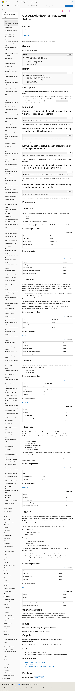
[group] (47, 175)
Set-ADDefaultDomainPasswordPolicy (35, 662)
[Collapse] (17, 10)
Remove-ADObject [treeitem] (9, 313)
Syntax (26, 29)
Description (26, 31)
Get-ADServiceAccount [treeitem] (10, 143)
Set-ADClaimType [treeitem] (9, 420)
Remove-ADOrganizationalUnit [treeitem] (10, 317)
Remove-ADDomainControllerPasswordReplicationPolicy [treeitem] (11, 291)
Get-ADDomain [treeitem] (8, 27)
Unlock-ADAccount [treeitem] (9, 503)
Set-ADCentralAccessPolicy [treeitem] (11, 408)
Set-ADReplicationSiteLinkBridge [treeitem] (11, 469)
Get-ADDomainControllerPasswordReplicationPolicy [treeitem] (11, 34)
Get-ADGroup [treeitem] (8, 61)
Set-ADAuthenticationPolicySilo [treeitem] (11, 404)
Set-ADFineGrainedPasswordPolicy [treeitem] (11, 439)
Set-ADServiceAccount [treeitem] (10, 483)
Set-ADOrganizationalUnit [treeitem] (11, 454)
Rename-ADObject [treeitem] (9, 365)
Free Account (69, 5)
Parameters (27, 35)
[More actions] (71, 11)
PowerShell (36, 11)
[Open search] (68, 2)
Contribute (26, 687)
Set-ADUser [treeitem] (8, 486)
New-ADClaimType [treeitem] (9, 199)
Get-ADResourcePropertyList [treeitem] (11, 131)
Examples (26, 33)
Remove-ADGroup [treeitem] (9, 308)
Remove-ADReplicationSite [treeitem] (11, 327)
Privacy (32, 687)
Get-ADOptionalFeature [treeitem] (10, 69)
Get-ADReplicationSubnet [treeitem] (11, 118)
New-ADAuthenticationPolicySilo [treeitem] (11, 184)
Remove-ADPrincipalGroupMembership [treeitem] (11, 322)
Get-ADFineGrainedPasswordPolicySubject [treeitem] (11, 53)
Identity (25, 487)
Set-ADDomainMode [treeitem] (10, 435)
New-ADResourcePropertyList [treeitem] (11, 239)
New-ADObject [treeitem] (8, 216)
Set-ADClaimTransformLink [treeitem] (11, 413)
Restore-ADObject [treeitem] (9, 374)
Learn (24, 11)
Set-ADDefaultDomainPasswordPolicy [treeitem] (11, 427)
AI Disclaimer (4, 687)
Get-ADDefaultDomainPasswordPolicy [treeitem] (11, 23)
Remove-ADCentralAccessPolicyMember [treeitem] (11, 264)
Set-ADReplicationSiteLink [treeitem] (11, 464)
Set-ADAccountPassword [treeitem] (11, 398)
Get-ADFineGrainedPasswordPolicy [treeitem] (11, 47)
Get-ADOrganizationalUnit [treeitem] (11, 71)
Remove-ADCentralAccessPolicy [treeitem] (10, 258)
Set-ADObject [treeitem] (8, 452)
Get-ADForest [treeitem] (8, 58)
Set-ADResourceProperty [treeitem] (11, 476)
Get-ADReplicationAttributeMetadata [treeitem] (11, 82)
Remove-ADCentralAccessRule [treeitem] (10, 269)
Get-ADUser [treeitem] (8, 149)
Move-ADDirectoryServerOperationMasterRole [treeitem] (11, 171)
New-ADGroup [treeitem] (8, 213)
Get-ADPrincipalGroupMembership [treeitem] (11, 76)
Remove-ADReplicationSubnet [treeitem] (10, 341)
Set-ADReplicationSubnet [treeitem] (11, 473)
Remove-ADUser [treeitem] (9, 363)
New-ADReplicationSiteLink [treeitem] (11, 224)
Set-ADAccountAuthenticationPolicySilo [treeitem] (11, 388)
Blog (20, 687)
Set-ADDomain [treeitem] (8, 432)
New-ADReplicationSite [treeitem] (10, 221)
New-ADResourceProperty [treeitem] (11, 236)
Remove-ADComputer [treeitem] (10, 280)
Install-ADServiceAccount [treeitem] (11, 164)
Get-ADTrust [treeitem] (8, 146)
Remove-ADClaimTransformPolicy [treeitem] (11, 274)
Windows (30, 11)
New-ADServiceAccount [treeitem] (10, 243)
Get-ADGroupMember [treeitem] (10, 63)
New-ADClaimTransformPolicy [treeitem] (11, 195)
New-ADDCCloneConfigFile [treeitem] (11, 204)
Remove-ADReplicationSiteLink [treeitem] (10, 330)
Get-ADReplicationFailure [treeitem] (11, 91)
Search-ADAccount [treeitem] (9, 383)
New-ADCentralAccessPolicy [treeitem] (10, 188)
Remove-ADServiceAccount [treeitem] (11, 360)
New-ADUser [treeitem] (8, 246)
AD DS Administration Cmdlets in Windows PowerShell (39, 666)
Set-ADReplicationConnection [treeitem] (11, 458)
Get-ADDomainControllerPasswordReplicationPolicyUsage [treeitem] (11, 41)
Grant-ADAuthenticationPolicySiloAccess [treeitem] (11, 159)
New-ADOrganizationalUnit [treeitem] (11, 219)
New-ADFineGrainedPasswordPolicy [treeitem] (11, 209)
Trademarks (61, 687)
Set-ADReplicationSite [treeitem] (10, 462)
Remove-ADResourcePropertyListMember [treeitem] (11, 355)
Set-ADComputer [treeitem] (9, 423)
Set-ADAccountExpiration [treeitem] (11, 395)
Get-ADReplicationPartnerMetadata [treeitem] (11, 96)
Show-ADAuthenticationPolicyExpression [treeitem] (11, 490)
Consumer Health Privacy (42, 687)
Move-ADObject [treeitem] (9, 176)
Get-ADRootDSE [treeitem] (9, 141)
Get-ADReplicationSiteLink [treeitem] (11, 109)
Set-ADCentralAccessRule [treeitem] (11, 410)
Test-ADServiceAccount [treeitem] (10, 497)
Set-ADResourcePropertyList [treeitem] (11, 479)
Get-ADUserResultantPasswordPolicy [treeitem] (11, 153)
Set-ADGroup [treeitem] (8, 449)
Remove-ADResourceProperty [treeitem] (10, 345)
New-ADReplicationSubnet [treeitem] (11, 233)
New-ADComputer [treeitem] (9, 202)
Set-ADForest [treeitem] (8, 444)
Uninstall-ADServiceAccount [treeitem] (11, 500)
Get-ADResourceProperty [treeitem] (11, 127)
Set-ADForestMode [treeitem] (9, 446)
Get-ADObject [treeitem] (8, 66)
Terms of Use (54, 687)
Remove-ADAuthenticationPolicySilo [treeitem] (11, 254)
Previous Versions (13, 687)
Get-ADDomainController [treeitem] (11, 30)
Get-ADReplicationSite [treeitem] (10, 106)
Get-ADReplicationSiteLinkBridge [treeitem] (11, 114)
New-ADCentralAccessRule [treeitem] (11, 192)
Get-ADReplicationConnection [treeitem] (11, 87)
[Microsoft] (3, 2)
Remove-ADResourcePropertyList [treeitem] (11, 350)
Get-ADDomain (29, 664)
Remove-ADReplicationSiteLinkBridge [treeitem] (11, 336)
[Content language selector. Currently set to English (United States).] (8, 684)
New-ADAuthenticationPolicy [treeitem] (10, 179)
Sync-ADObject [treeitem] (8, 495)
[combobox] (10, 14)
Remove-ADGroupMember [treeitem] (11, 311)
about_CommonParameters (29, 619)
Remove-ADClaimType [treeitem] (10, 277)
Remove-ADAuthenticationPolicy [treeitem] (10, 249)
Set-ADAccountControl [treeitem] (10, 392)
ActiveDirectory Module (32, 24)
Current (25, 402)
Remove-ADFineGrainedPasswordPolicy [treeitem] (11, 297)
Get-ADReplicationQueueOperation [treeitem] (11, 102)
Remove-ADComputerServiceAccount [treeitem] (11, 284)
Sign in (71, 2)
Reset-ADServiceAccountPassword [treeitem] (11, 370)
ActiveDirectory (45, 11)
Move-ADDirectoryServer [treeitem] (11, 167)
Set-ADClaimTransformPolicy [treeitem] (11, 416)
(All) (24, 255)
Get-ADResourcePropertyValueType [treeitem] (11, 136)
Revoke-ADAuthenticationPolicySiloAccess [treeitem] (11, 379)
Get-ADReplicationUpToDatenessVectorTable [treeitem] (11, 123)
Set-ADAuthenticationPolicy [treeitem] (11, 400)
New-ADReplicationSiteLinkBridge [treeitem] (11, 229)
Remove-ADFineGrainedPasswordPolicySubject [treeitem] (11, 303)
